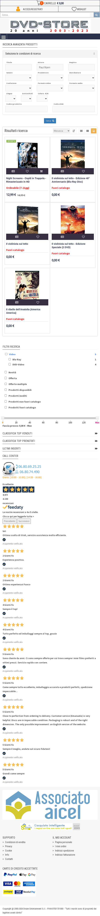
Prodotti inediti (18, 395)
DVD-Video (18, 364)
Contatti (9, 859)
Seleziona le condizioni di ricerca (23, 53)
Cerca (50, 120)
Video (12, 354)
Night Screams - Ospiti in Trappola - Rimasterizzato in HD (26, 180)
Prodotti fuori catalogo (22, 407)
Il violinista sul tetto (17, 244)
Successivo (23, 521)
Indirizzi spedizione (64, 850)
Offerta (13, 378)
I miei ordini (60, 846)
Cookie (8, 850)
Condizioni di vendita (15, 842)
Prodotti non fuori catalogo (25, 401)
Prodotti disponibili (20, 389)
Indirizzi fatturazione (65, 854)
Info (7, 854)
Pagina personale (63, 842)
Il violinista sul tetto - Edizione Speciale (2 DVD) (68, 246)
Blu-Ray (16, 359)
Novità (12, 372)
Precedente (9, 521)
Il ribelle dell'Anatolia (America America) (23, 311)
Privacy (8, 846)
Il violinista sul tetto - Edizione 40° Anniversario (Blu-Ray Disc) (71, 180)
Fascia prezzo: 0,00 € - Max (17, 425)
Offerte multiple (18, 384)
